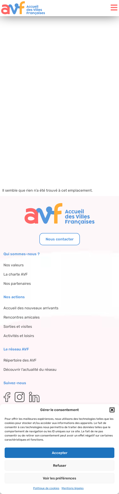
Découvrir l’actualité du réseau (29, 369)
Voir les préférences (59, 478)
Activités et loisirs (18, 336)
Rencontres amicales (21, 317)
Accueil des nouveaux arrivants (30, 308)
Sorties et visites (17, 326)
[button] (112, 410)
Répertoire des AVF (19, 360)
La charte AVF (15, 274)
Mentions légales (73, 488)
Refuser (59, 465)
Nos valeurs (13, 265)
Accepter (59, 453)
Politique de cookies (46, 488)
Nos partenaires (17, 283)
